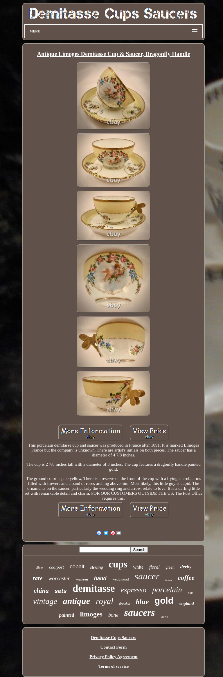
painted (66, 615)
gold (163, 601)
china (41, 590)
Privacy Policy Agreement (113, 656)
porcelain (167, 589)
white (138, 567)
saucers (139, 612)
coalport (56, 567)
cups (118, 564)
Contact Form (113, 647)
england (186, 603)
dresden (124, 604)
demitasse (94, 588)
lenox (168, 580)
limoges (91, 614)
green (170, 567)
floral (154, 567)
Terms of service (113, 666)
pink (190, 592)
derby (186, 566)
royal (104, 601)
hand (100, 578)
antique (76, 601)
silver (40, 567)
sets (61, 590)
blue (142, 602)
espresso (134, 590)
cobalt (77, 566)
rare (37, 578)
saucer (147, 576)
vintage (45, 601)
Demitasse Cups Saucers (113, 637)
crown (164, 616)
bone (113, 615)
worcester (59, 578)
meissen (82, 579)
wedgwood (120, 579)
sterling (96, 567)
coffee (186, 577)
